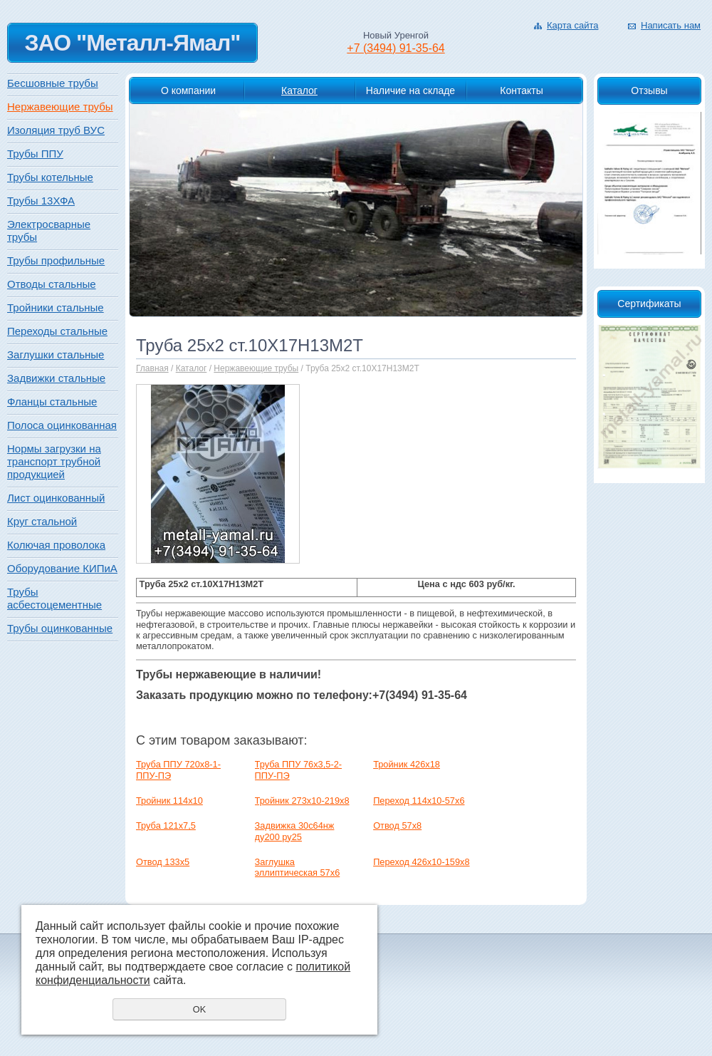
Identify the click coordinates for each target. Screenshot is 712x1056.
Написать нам (671, 25)
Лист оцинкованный (56, 498)
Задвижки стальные (56, 378)
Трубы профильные (56, 260)
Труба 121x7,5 (166, 825)
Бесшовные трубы (52, 83)
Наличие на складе (410, 90)
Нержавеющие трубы (256, 368)
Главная (152, 368)
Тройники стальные (55, 307)
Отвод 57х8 (397, 825)
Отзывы (649, 90)
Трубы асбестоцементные (54, 598)
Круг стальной (42, 521)
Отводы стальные (51, 284)
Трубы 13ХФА (41, 201)
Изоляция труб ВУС (56, 130)
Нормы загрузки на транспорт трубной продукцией (54, 461)
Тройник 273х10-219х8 (302, 800)
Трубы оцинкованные (59, 628)
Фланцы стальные (52, 401)
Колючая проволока (56, 545)
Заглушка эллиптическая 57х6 (297, 867)
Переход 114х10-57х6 (418, 800)
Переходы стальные (57, 331)
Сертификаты (649, 303)
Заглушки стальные (55, 354)
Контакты (521, 90)
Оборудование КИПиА (62, 568)
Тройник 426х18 (406, 764)
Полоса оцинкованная (62, 425)
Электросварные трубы (48, 230)
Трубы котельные (50, 177)
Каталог (299, 90)
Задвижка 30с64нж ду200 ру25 (295, 831)
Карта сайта (572, 25)
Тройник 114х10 (169, 800)
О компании (188, 90)
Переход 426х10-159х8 (421, 861)
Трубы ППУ (35, 153)
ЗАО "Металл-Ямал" (132, 43)
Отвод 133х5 (162, 861)
